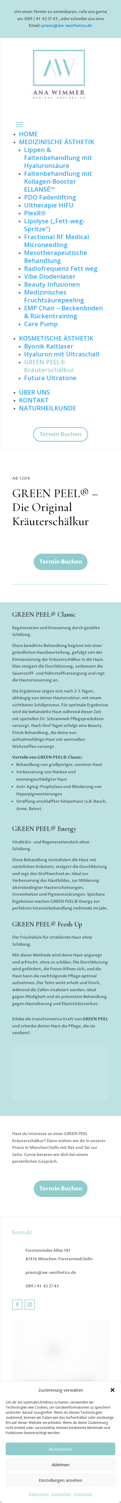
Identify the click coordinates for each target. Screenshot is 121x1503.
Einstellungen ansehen (60, 1480)
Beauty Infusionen (52, 284)
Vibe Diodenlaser (50, 276)
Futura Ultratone (50, 377)
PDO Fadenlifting (50, 197)
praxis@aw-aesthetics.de (67, 25)
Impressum (83, 1494)
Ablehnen (60, 1464)
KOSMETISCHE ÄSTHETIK (56, 338)
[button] (112, 1390)
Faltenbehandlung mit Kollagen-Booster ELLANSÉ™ (58, 181)
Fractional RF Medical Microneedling (56, 240)
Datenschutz (39, 1494)
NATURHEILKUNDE (47, 408)
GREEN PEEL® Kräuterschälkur (49, 366)
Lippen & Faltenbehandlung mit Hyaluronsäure (58, 157)
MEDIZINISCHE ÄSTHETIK (56, 141)
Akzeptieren (60, 1449)
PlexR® (35, 213)
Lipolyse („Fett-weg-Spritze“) (54, 224)
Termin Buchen (60, 434)
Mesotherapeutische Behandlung (55, 256)
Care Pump (41, 323)
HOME (28, 133)
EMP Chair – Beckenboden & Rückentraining (63, 312)
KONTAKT (34, 400)
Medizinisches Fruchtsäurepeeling (54, 296)
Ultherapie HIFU (49, 205)
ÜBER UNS (34, 392)
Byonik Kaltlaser (48, 346)
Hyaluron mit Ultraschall (61, 354)
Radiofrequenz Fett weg (60, 268)
